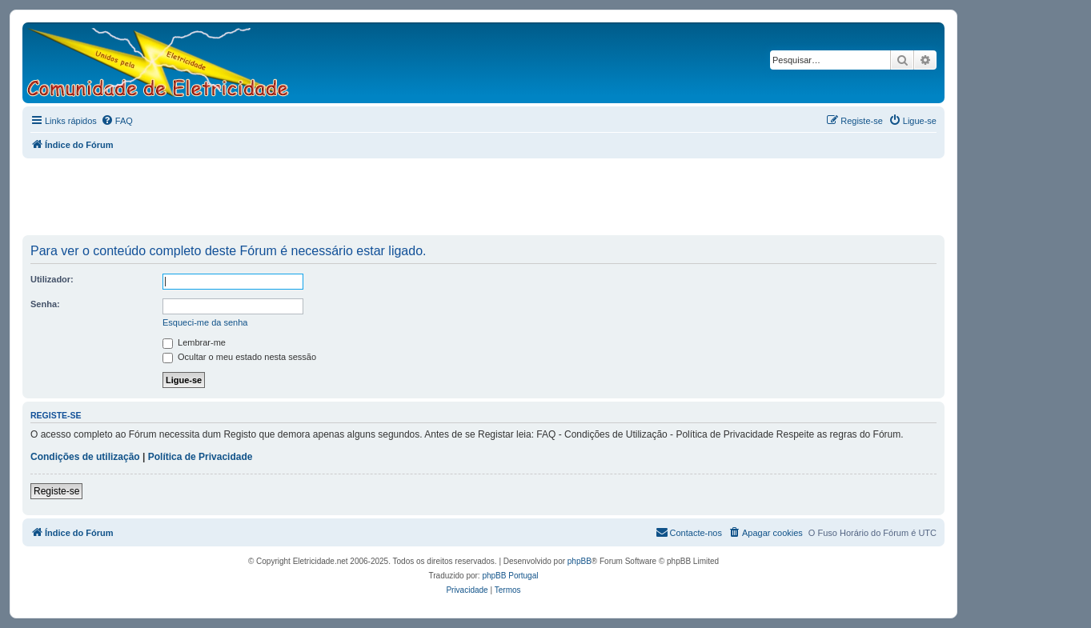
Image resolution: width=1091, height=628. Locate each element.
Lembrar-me (194, 342)
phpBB (580, 561)
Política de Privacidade (200, 456)
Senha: (45, 304)
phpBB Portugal (510, 575)
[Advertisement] (483, 198)
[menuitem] (117, 120)
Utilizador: (52, 279)
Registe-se (56, 491)
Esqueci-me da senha (204, 322)
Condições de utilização (85, 456)
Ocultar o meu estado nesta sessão (239, 357)
